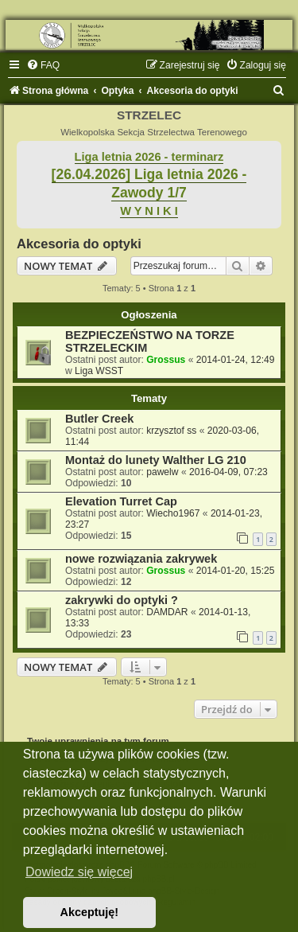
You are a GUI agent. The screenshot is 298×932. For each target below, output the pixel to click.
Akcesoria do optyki (79, 243)
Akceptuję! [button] (89, 912)
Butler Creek (99, 418)
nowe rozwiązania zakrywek (141, 558)
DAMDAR (167, 612)
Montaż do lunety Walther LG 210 (155, 460)
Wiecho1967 (172, 513)
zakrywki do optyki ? (121, 600)
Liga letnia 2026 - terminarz (149, 156)
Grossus (165, 359)
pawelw (162, 472)
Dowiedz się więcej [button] (79, 872)
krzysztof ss (171, 430)
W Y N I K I (149, 211)
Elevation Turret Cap (121, 501)
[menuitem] (43, 65)
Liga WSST (99, 370)
